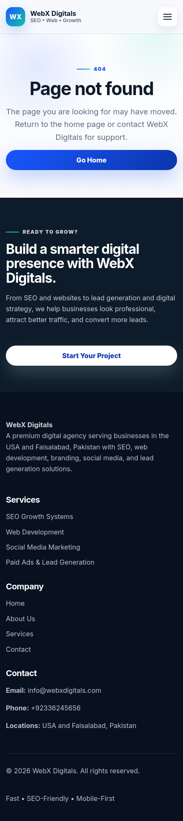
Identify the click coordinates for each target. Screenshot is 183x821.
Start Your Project (91, 355)
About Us (20, 618)
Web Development (35, 532)
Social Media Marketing (43, 547)
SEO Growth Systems (39, 516)
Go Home (91, 160)
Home (15, 603)
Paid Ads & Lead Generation (50, 562)
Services (20, 634)
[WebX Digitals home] (43, 16)
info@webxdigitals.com (64, 690)
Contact (18, 649)
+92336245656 (56, 708)
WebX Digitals (29, 425)
